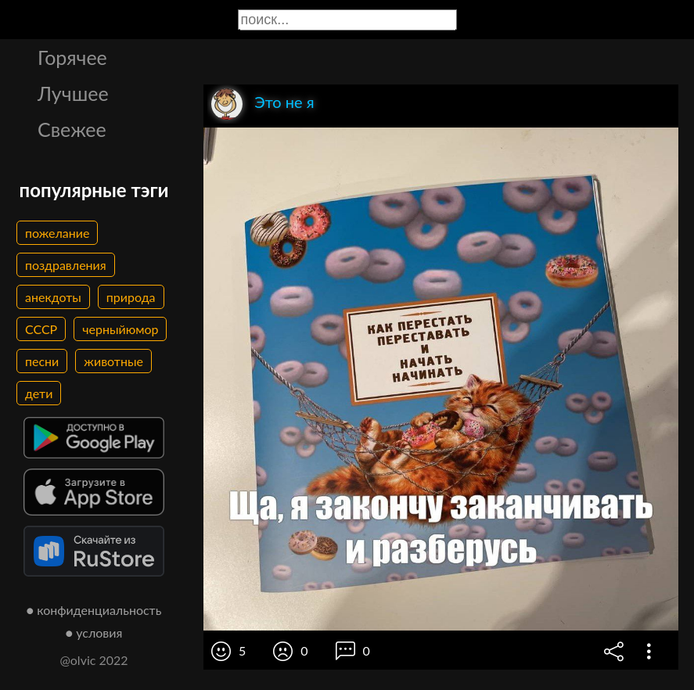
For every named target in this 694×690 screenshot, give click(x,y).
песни (42, 361)
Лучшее (73, 93)
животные (113, 361)
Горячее (72, 57)
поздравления (65, 264)
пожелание (57, 232)
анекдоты (53, 296)
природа (131, 296)
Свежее (72, 129)
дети (38, 393)
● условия (94, 632)
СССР (41, 329)
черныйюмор (120, 329)
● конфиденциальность (94, 609)
